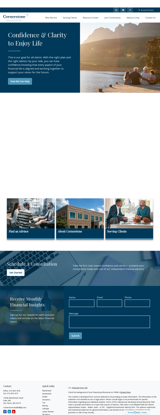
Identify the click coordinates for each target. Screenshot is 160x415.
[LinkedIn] (116, 2)
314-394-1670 (14, 383)
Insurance (46, 392)
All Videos (46, 407)
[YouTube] (123, 2)
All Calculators (48, 410)
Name (72, 289)
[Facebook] (130, 2)
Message (73, 305)
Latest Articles (48, 404)
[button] (51, 10)
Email (100, 289)
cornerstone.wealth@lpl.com (14, 400)
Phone (128, 289)
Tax (43, 395)
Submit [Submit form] (75, 328)
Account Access (146, 2)
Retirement (46, 383)
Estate (44, 389)
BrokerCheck (125, 385)
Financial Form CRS (80, 380)
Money (45, 398)
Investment (46, 386)
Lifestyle (45, 401)
